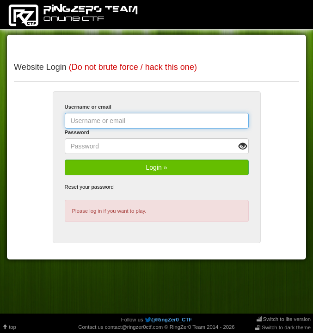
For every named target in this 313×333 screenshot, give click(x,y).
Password (77, 132)
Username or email (88, 107)
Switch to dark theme (283, 327)
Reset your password (89, 187)
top (9, 327)
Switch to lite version (284, 319)
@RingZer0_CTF (171, 319)
